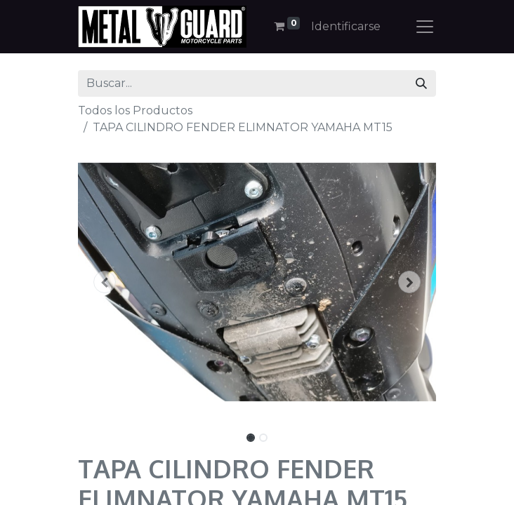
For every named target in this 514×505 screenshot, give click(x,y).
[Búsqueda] (421, 83)
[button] (105, 282)
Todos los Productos (135, 110)
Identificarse (346, 26)
